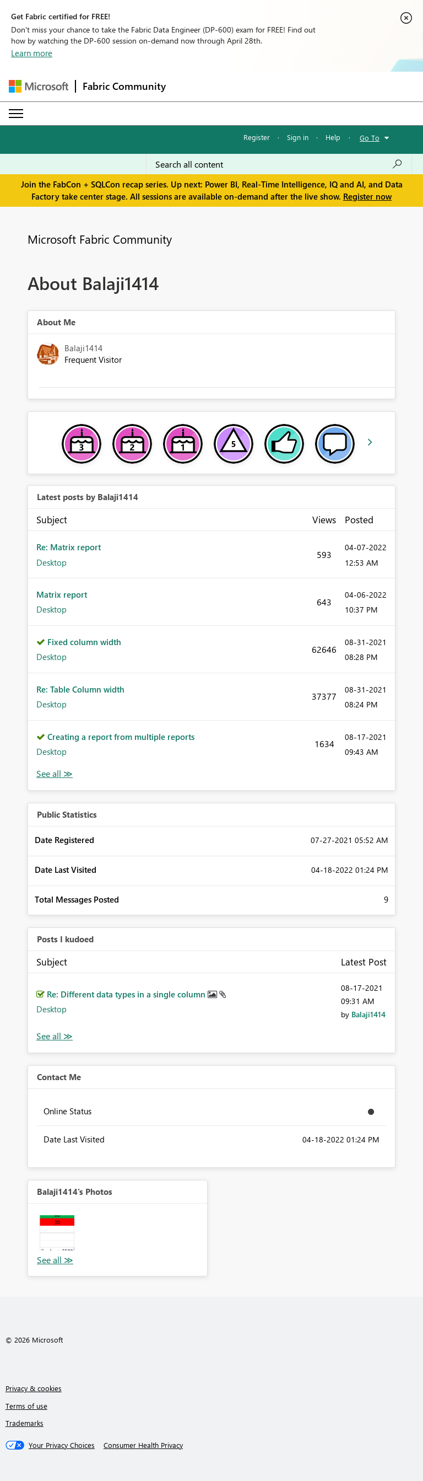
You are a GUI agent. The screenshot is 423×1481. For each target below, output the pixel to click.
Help (333, 137)
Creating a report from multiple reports (120, 736)
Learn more (31, 52)
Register (256, 137)
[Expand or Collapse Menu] (16, 113)
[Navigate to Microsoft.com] (38, 86)
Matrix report (61, 594)
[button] (57, 1232)
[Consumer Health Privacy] (143, 1445)
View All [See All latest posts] (54, 774)
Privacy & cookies (34, 1388)
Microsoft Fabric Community (100, 238)
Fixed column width (84, 641)
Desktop (51, 562)
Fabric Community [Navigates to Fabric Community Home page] (124, 86)
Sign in (297, 137)
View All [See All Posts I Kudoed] (54, 1036)
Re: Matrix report (68, 546)
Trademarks (25, 1423)
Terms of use (26, 1405)
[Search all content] (279, 164)
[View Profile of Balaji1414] (368, 1014)
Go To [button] (369, 137)
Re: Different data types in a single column (127, 994)
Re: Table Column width (80, 689)
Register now (367, 196)
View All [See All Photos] (55, 1260)
